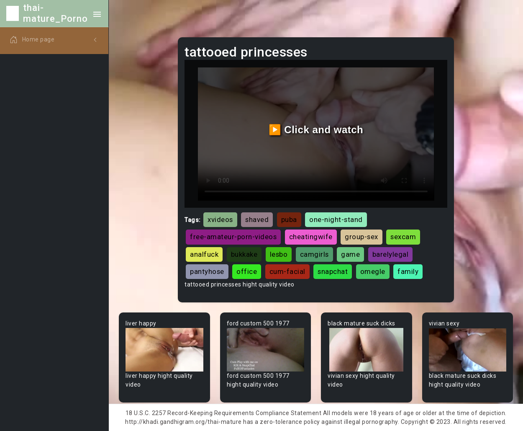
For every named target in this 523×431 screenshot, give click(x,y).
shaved (257, 219)
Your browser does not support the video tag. (164, 350)
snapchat (333, 271)
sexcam (403, 236)
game (350, 254)
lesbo (279, 254)
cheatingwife (311, 236)
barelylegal (390, 254)
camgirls (314, 254)
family (407, 271)
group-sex (361, 236)
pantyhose (207, 271)
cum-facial (287, 271)
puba (289, 219)
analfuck (204, 254)
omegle (372, 271)
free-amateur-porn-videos (233, 236)
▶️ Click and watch (316, 129)
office (246, 271)
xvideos (220, 219)
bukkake (244, 254)
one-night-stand (336, 219)
